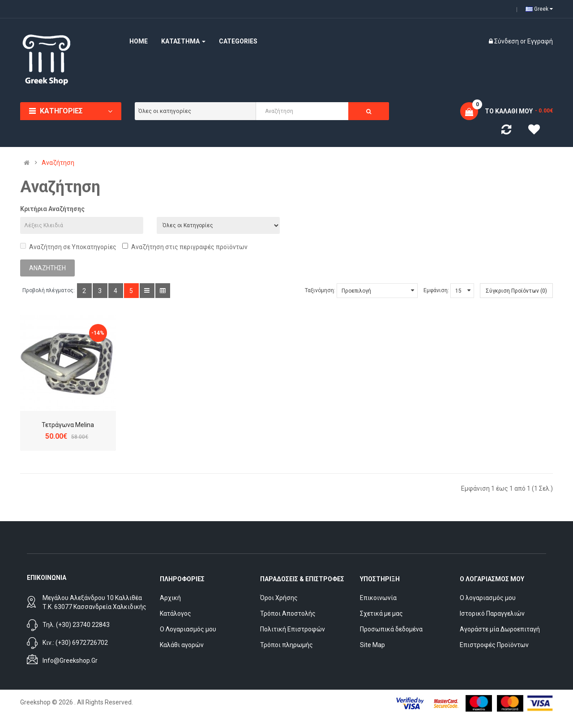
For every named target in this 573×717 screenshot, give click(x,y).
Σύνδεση (507, 41)
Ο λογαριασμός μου (488, 597)
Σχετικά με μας (381, 613)
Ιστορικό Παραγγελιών (492, 613)
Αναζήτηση (58, 163)
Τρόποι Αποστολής (288, 613)
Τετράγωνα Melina (68, 424)
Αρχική (170, 597)
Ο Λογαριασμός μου (188, 629)
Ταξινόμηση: (320, 290)
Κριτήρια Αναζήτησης (52, 208)
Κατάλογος (175, 613)
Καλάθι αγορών (182, 644)
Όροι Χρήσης (279, 597)
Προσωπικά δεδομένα (391, 629)
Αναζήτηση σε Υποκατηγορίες (68, 247)
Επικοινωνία (378, 597)
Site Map (372, 644)
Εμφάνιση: (436, 290)
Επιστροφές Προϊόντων (494, 644)
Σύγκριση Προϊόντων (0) (516, 291)
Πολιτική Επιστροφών (292, 629)
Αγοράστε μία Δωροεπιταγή (500, 629)
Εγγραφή (540, 41)
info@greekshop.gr (70, 660)
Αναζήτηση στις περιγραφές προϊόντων (185, 247)
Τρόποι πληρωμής (286, 644)
